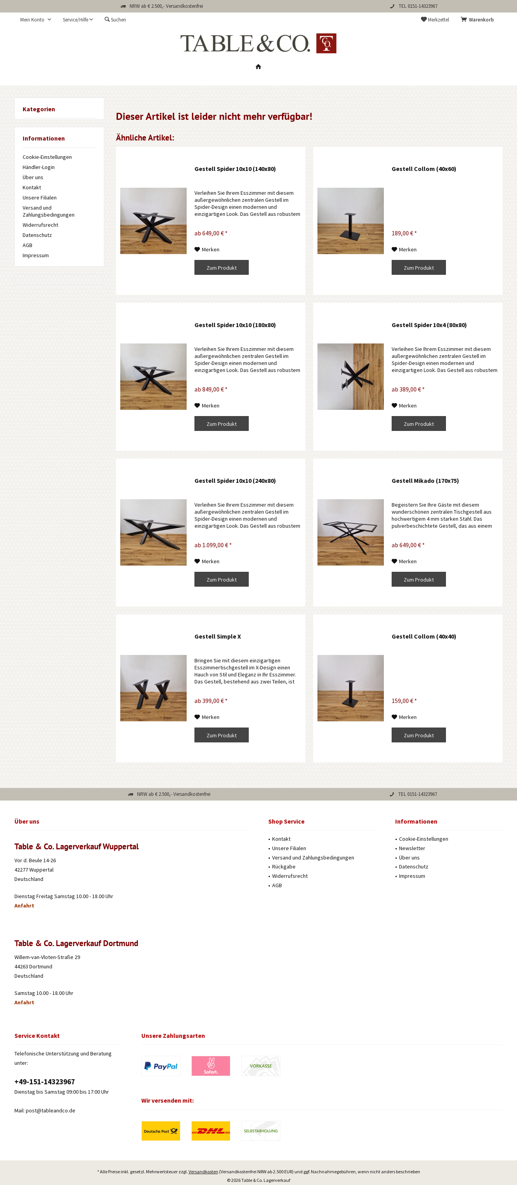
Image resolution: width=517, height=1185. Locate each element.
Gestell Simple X (217, 636)
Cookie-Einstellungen (47, 156)
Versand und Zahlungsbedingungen (49, 211)
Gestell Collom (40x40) (424, 636)
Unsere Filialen (40, 197)
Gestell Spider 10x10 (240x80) (235, 480)
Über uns (33, 177)
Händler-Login (39, 167)
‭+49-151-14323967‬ (44, 1081)
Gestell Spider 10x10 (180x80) (235, 325)
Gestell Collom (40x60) (424, 169)
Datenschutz (37, 234)
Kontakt (32, 187)
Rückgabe (284, 866)
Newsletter (412, 848)
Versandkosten (203, 1150)
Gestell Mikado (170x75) (425, 480)
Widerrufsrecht (40, 224)
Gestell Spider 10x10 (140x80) (235, 169)
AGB (27, 245)
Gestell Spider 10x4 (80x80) (429, 325)
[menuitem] (479, 19)
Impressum (36, 255)
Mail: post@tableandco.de (44, 1110)
